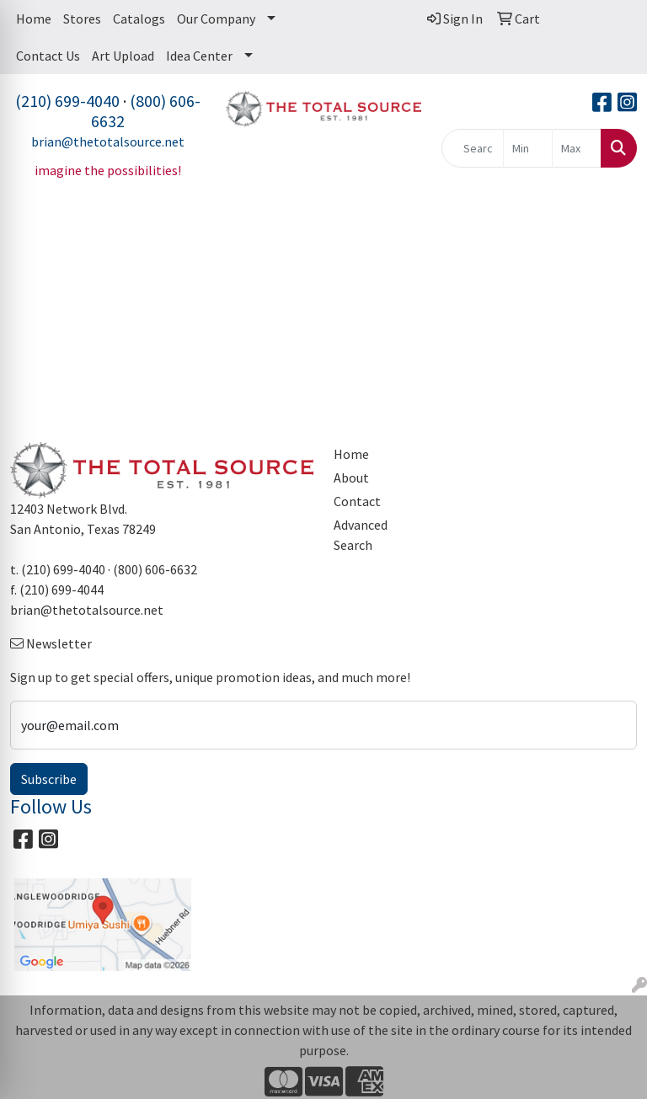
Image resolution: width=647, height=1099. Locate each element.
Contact (357, 501)
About (351, 477)
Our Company (216, 18)
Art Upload (123, 55)
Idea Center (199, 55)
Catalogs (139, 18)
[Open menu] (613, 236)
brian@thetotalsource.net (107, 141)
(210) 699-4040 (67, 100)
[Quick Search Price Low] (528, 148)
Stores (82, 18)
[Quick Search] (472, 148)
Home (33, 18)
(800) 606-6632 (146, 110)
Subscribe (49, 779)
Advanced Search (361, 534)
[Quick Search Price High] (577, 148)
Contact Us (48, 55)
